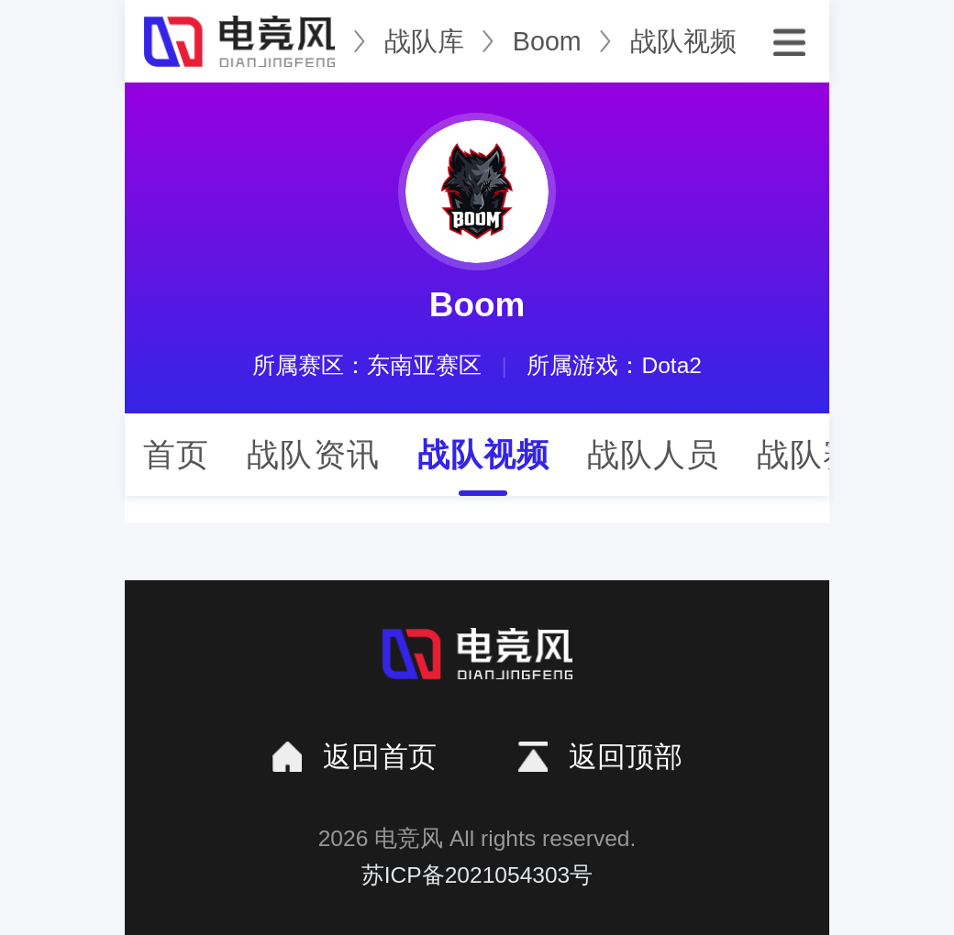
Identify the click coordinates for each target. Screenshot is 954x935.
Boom (547, 41)
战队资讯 (313, 454)
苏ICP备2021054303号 (477, 875)
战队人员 (653, 454)
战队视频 (683, 41)
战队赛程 (823, 454)
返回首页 (380, 757)
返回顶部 (625, 757)
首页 (176, 454)
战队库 (424, 41)
